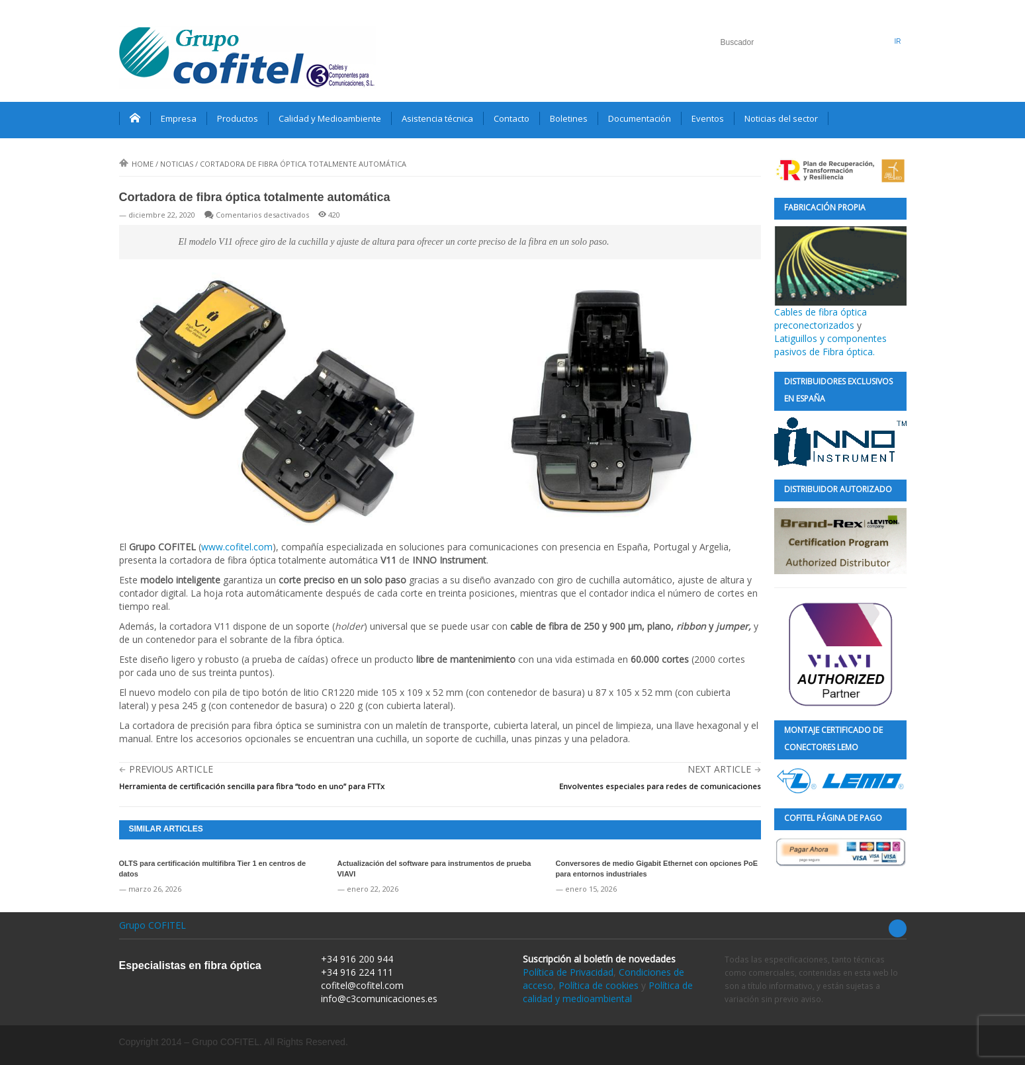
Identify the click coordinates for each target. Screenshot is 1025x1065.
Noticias (176, 164)
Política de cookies (598, 985)
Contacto (511, 118)
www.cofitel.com (237, 546)
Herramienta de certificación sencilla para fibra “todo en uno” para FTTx (251, 786)
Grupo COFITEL (152, 925)
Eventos (707, 118)
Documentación (639, 118)
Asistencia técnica (437, 118)
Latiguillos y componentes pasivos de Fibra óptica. (830, 345)
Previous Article (171, 769)
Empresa (179, 118)
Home (136, 164)
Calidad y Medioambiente (330, 118)
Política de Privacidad (568, 972)
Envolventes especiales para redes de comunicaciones (660, 786)
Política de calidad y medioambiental (608, 992)
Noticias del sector (781, 118)
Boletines (569, 118)
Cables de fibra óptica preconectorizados (840, 278)
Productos (237, 118)
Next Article (719, 769)
